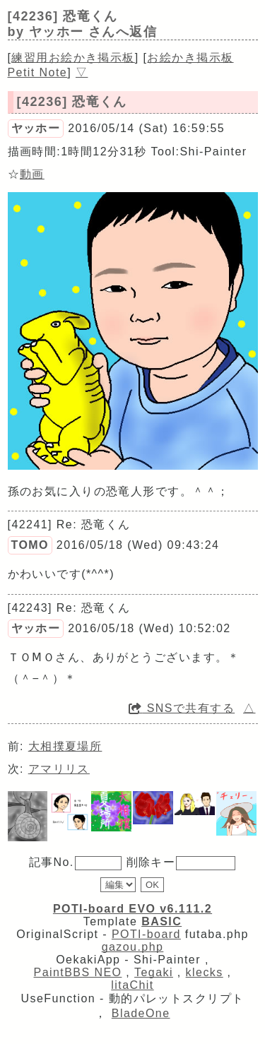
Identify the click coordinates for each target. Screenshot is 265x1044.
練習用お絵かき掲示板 (72, 58)
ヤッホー (36, 128)
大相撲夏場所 (65, 746)
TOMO (30, 545)
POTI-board (146, 934)
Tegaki (153, 972)
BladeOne (141, 1013)
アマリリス (59, 769)
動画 (32, 174)
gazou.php (133, 947)
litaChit (132, 985)
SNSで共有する (182, 708)
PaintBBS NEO (78, 972)
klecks (204, 972)
